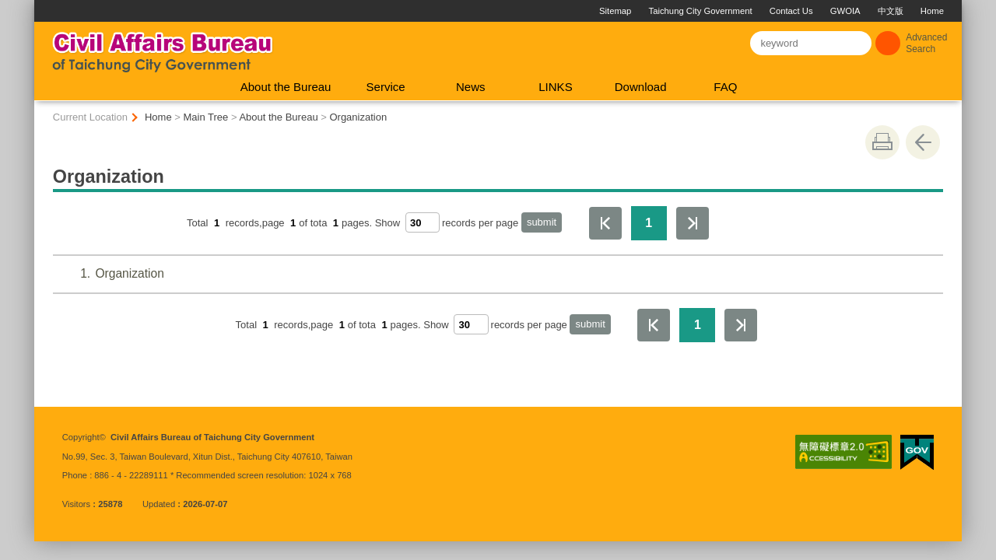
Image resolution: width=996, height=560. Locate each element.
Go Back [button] (923, 142)
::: (41, 6)
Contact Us (791, 11)
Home (932, 11)
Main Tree (206, 117)
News (471, 86)
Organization (358, 117)
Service (385, 86)
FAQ (725, 86)
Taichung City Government (700, 11)
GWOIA (845, 11)
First (605, 223)
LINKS (555, 86)
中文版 (890, 11)
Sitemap (615, 11)
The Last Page (692, 223)
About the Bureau (285, 86)
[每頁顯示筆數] (422, 222)
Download (641, 86)
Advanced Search (926, 43)
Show (388, 223)
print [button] (882, 142)
